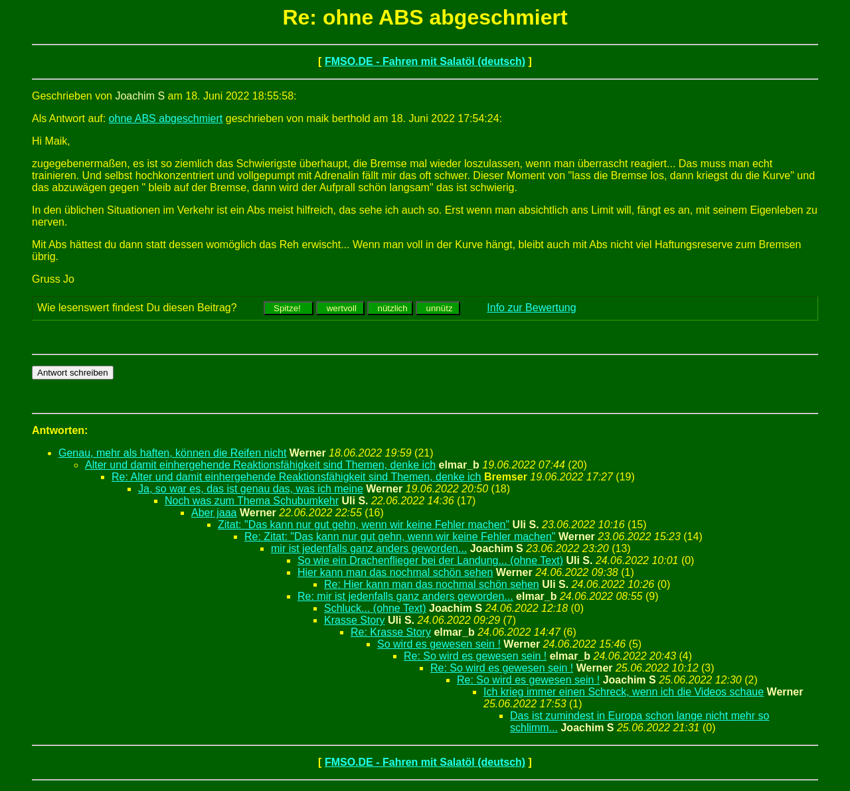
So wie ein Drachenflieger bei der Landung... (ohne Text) (430, 560)
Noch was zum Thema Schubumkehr (252, 500)
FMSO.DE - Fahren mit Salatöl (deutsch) (425, 61)
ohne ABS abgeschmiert (166, 118)
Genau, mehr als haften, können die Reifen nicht (172, 453)
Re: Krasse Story (391, 632)
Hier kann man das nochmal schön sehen (395, 572)
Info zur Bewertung (531, 307)
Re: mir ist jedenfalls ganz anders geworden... (405, 596)
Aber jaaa (214, 512)
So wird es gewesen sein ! (439, 644)
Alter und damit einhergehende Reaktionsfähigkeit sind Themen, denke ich (260, 464)
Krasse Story (354, 620)
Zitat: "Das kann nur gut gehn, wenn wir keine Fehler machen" (363, 524)
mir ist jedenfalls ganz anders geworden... (369, 548)
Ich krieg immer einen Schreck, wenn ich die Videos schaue (623, 691)
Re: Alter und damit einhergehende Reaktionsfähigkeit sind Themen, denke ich (296, 476)
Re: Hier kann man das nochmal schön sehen (431, 584)
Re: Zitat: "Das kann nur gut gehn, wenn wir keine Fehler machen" (399, 536)
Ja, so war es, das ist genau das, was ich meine (250, 488)
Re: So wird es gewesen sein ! (475, 656)
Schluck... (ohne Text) (375, 608)
